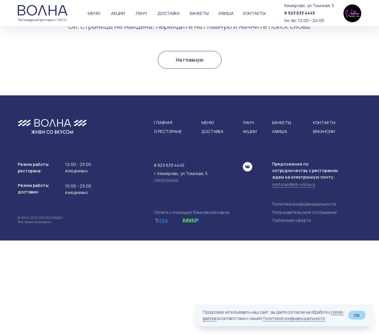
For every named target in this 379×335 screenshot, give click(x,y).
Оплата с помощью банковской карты (191, 307)
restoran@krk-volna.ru (293, 279)
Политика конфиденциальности (304, 298)
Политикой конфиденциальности (294, 318)
